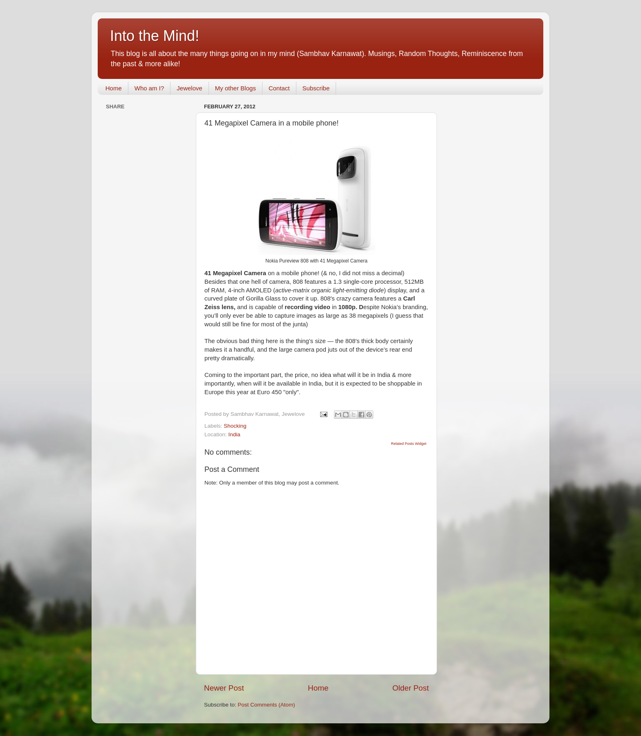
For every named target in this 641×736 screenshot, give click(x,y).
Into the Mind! (154, 35)
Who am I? (149, 88)
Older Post (410, 688)
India (234, 434)
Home (113, 88)
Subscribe (316, 88)
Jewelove (189, 88)
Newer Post (224, 688)
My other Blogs (235, 88)
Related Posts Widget (408, 444)
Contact (279, 88)
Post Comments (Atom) (266, 705)
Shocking (235, 426)
